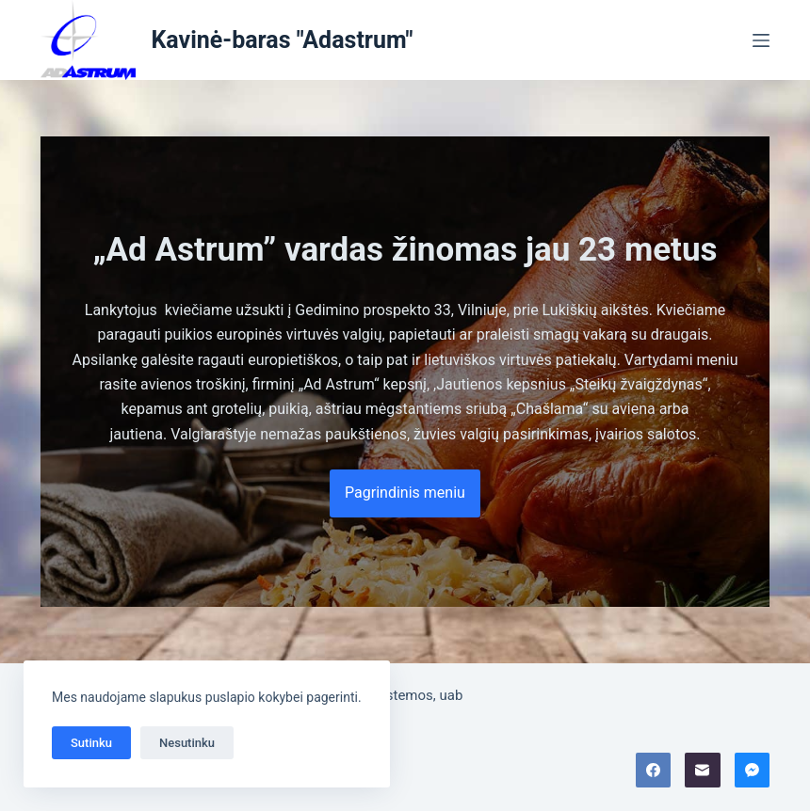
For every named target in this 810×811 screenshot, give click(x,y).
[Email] (703, 770)
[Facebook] (654, 770)
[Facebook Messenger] (752, 770)
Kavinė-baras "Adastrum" (282, 40)
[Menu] (761, 40)
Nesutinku (187, 743)
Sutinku (91, 743)
